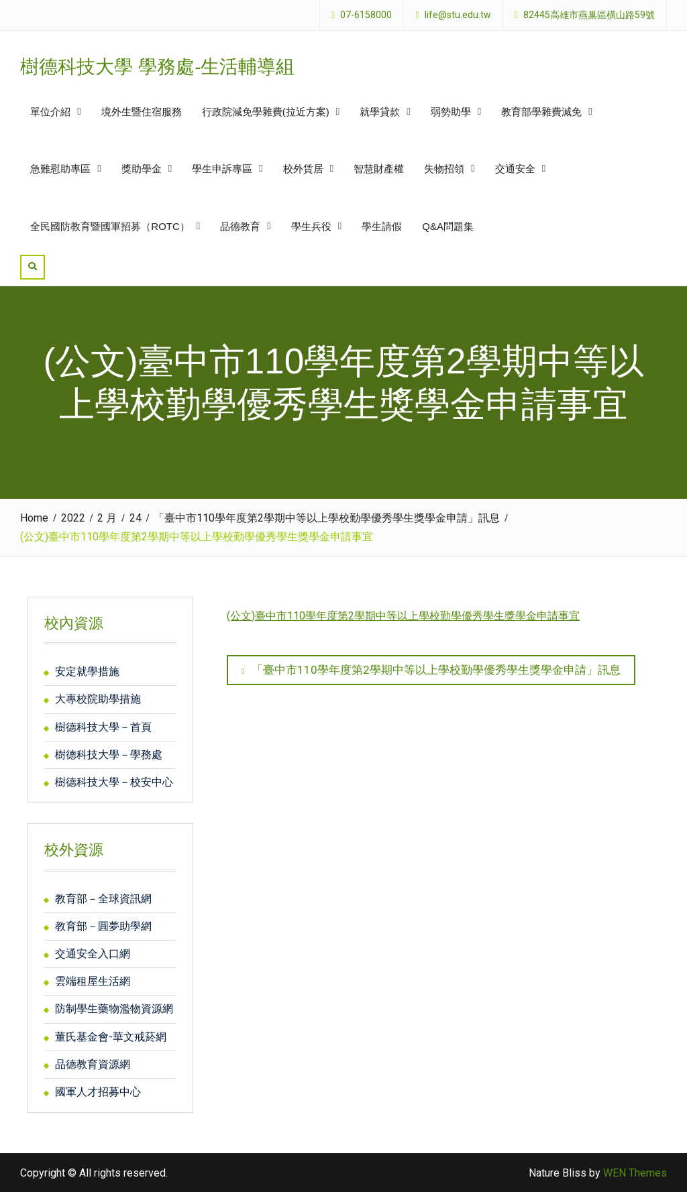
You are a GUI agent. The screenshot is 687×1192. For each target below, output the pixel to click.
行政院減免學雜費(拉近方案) (265, 111)
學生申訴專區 (222, 168)
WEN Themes (635, 1173)
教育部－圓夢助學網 (103, 926)
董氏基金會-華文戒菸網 (110, 1036)
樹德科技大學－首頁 (103, 727)
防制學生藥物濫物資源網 (114, 1008)
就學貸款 (380, 111)
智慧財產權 (379, 168)
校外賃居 (303, 168)
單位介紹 (50, 111)
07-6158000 (366, 15)
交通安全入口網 (92, 953)
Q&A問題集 (448, 226)
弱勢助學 (451, 111)
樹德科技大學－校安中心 (114, 782)
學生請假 (382, 226)
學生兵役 (311, 226)
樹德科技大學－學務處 (108, 754)
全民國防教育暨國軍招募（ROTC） (110, 226)
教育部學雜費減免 (541, 111)
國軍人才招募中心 (98, 1091)
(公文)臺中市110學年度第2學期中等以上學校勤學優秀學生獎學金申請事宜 (403, 615)
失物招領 (444, 168)
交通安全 (515, 168)
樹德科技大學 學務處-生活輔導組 (157, 66)
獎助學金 (141, 168)
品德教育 (240, 226)
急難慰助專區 (60, 168)
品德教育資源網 (92, 1064)
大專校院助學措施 (98, 699)
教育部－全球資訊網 (103, 898)
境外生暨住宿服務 (141, 111)
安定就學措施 (87, 671)
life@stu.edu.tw (458, 15)
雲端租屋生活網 (92, 981)
